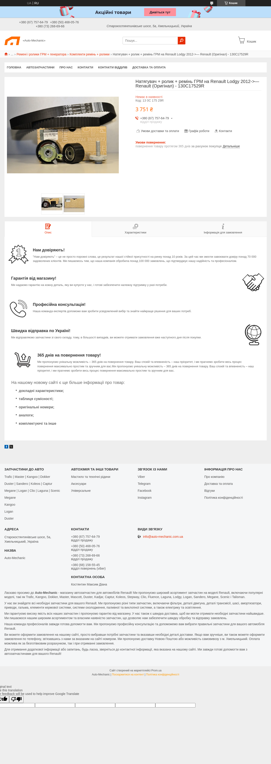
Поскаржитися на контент (128, 674)
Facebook (144, 490)
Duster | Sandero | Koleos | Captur (28, 483)
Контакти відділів (112, 67)
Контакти (85, 67)
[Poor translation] (16, 699)
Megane (10, 497)
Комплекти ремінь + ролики (90, 54)
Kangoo (9, 504)
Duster (9, 518)
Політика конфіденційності (223, 497)
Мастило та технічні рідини (90, 477)
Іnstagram (145, 497)
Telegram (144, 483)
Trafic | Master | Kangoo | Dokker (27, 477)
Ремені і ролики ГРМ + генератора (41, 54)
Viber (141, 477)
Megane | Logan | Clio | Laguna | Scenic (32, 490)
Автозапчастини (40, 67)
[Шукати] (181, 40)
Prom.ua (156, 670)
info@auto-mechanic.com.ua (163, 536)
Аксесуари (78, 483)
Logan (8, 511)
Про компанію (214, 477)
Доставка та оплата (149, 67)
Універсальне (81, 490)
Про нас (66, 67)
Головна (14, 67)
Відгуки (209, 490)
